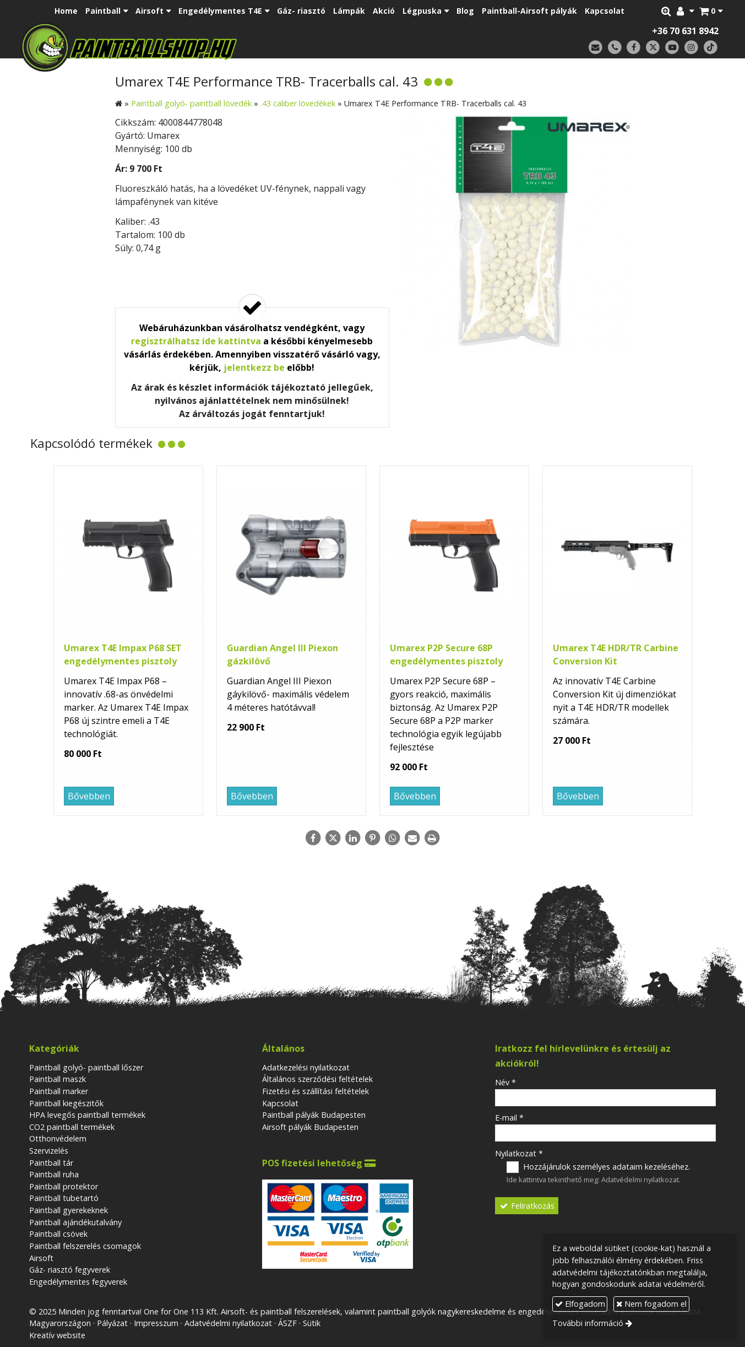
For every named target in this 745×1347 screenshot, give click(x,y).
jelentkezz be (254, 367)
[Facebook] (634, 48)
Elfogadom (580, 1304)
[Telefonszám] (615, 48)
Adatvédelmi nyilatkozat (640, 1179)
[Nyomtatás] (432, 838)
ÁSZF (287, 1323)
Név (505, 1082)
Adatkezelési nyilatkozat (306, 1067)
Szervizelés (48, 1150)
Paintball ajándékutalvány (75, 1222)
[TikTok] (711, 48)
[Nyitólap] (206, 47)
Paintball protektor (63, 1186)
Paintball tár (51, 1162)
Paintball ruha (54, 1174)
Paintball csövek (58, 1234)
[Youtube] (672, 48)
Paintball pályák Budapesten (314, 1115)
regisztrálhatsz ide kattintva (196, 341)
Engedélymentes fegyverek (78, 1281)
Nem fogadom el (651, 1304)
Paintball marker (58, 1091)
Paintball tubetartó (64, 1198)
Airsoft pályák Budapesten (310, 1127)
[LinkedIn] (353, 838)
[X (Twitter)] (653, 48)
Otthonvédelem (57, 1138)
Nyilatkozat (519, 1153)
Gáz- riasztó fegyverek (69, 1269)
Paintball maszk (57, 1079)
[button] (711, 11)
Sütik (311, 1323)
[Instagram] (691, 48)
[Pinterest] (373, 838)
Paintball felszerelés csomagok (85, 1246)
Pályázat (112, 1323)
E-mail (509, 1117)
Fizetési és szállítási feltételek (315, 1091)
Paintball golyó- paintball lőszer (86, 1067)
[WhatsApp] (392, 838)
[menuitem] (66, 11)
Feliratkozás (527, 1205)
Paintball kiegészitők (66, 1103)
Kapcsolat (280, 1103)
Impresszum (156, 1323)
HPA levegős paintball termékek (87, 1115)
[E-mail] (595, 48)
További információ (587, 1323)
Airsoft (41, 1258)
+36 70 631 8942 (685, 31)
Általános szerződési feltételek (317, 1079)
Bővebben (89, 796)
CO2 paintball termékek (72, 1127)
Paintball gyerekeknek (68, 1210)
